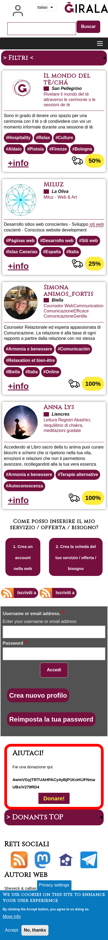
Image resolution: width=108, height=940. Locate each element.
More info (12, 916)
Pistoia (37, 149)
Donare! (54, 798)
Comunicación (75, 349)
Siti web (89, 240)
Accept (11, 930)
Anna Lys (59, 407)
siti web (97, 224)
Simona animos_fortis (68, 291)
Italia (73, 251)
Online (52, 371)
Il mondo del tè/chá (67, 79)
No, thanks (35, 930)
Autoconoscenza (25, 486)
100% (93, 383)
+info (18, 163)
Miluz (54, 185)
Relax (44, 137)
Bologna (83, 149)
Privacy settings (54, 885)
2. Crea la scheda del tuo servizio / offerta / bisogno (75, 557)
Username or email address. (31, 613)
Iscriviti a (26, 592)
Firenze (59, 149)
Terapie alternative (79, 474)
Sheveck (12, 888)
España (53, 251)
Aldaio (15, 149)
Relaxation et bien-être (31, 360)
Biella (14, 371)
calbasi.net (34, 888)
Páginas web (21, 240)
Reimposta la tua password (51, 719)
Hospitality (19, 137)
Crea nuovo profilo (38, 695)
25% (95, 263)
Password (13, 643)
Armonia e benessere (30, 349)
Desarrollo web (58, 240)
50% (95, 160)
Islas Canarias (23, 251)
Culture (65, 137)
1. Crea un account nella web (23, 557)
